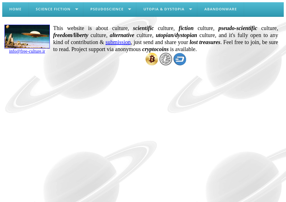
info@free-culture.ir (27, 49)
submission (118, 42)
